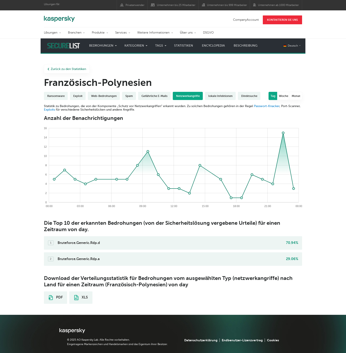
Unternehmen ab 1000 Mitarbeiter (278, 5)
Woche (283, 96)
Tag (273, 96)
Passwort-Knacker (266, 106)
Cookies (273, 340)
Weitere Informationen (153, 32)
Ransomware (56, 96)
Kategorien (134, 45)
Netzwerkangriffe (188, 96)
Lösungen (50, 32)
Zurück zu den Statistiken (66, 69)
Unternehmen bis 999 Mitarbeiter (227, 5)
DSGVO (208, 32)
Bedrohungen (101, 45)
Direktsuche (249, 96)
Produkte (98, 32)
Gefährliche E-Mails (154, 96)
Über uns (186, 32)
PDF (56, 297)
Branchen (74, 32)
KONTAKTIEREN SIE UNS (282, 19)
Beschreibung (246, 45)
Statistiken (183, 45)
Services (121, 32)
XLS (81, 297)
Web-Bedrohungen (104, 96)
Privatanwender (135, 5)
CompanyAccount (246, 19)
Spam (129, 96)
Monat (296, 96)
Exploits (49, 109)
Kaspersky (59, 16)
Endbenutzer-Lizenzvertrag (242, 340)
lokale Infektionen (220, 96)
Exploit (78, 96)
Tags (159, 45)
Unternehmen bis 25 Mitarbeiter (176, 5)
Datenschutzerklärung (200, 340)
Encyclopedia (213, 45)
